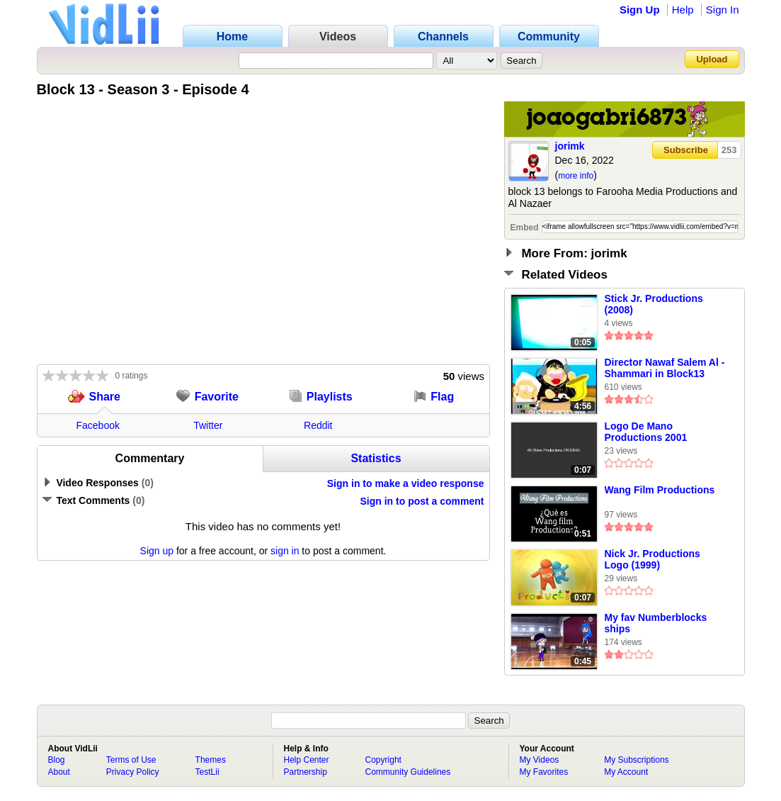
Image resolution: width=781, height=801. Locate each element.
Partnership (305, 772)
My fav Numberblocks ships (656, 623)
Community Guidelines (408, 772)
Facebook (98, 425)
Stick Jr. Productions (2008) (654, 304)
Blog (56, 760)
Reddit (318, 425)
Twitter (207, 425)
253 (729, 150)
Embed (525, 228)
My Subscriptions (636, 760)
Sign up (156, 550)
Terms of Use (131, 760)
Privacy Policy (132, 772)
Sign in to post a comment (422, 501)
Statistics (375, 458)
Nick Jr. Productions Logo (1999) (652, 559)
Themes (210, 760)
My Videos (539, 760)
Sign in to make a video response (405, 483)
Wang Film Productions (660, 489)
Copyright (383, 760)
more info (575, 176)
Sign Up (640, 10)
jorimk (570, 146)
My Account (626, 772)
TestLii (207, 772)
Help (683, 10)
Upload (711, 59)
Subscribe (685, 150)
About (59, 772)
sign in (284, 550)
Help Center (306, 760)
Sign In (722, 10)
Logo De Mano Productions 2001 (646, 431)
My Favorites (544, 772)
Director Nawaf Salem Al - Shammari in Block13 (665, 368)
